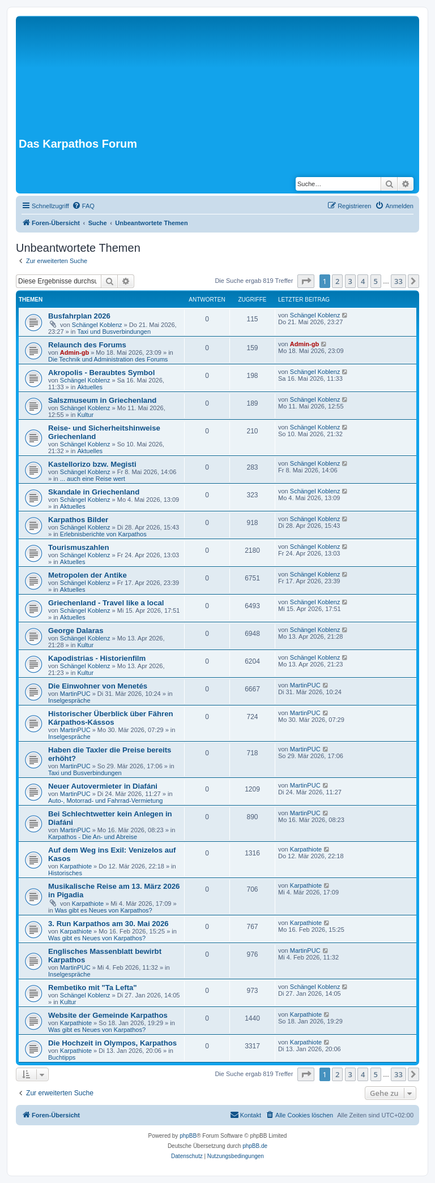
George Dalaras (76, 630)
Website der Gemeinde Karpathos (108, 1015)
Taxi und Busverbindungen (114, 331)
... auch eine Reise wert (92, 478)
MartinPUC (75, 693)
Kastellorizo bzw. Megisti (92, 464)
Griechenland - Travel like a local (106, 603)
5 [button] (376, 281)
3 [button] (350, 281)
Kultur (85, 414)
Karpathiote (76, 866)
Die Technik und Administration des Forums (108, 359)
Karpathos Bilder (78, 519)
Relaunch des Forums (87, 345)
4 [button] (363, 281)
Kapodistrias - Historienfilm (97, 658)
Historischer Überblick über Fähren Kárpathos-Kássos (110, 717)
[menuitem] (83, 206)
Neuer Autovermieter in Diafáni (102, 786)
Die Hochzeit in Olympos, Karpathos (112, 1043)
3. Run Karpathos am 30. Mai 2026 (108, 923)
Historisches (65, 873)
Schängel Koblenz (97, 324)
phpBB (188, 1136)
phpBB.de (254, 1146)
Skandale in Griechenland (93, 492)
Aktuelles (90, 387)
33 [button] (398, 281)
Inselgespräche (69, 700)
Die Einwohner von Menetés (97, 686)
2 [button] (337, 281)
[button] (305, 281)
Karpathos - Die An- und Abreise (92, 836)
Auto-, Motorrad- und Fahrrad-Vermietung (105, 800)
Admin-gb (74, 352)
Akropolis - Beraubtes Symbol (101, 372)
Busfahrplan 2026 (79, 316)
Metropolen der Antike (87, 575)
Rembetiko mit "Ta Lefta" (92, 987)
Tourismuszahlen (78, 547)
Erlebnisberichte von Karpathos (103, 534)
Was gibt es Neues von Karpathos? (103, 910)
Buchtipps (61, 1057)
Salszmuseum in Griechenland (102, 400)
